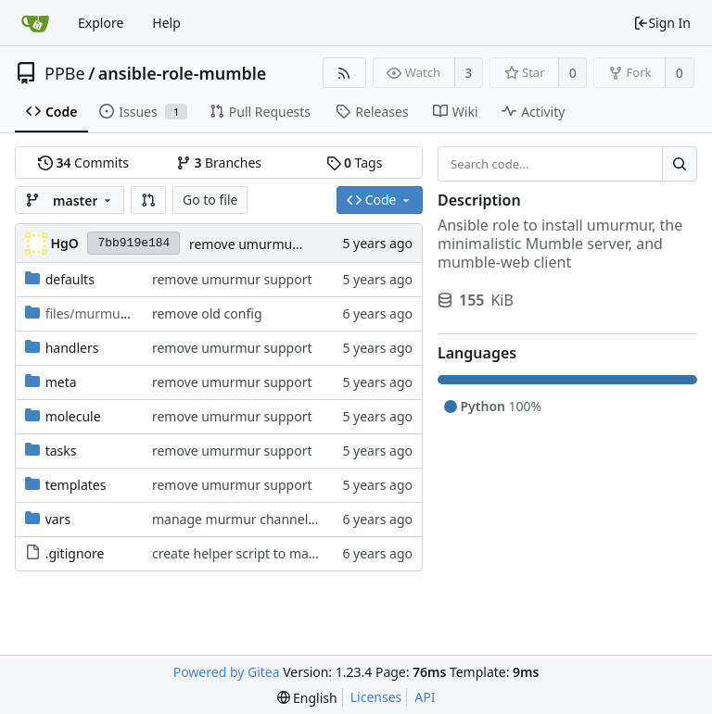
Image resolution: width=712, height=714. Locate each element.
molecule (73, 416)
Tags (354, 162)
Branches (218, 162)
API (424, 697)
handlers (72, 348)
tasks (61, 450)
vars (57, 519)
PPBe (64, 73)
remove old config (207, 313)
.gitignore (75, 553)
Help (166, 22)
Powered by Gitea (226, 672)
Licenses (376, 697)
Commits (83, 162)
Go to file (210, 199)
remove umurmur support (269, 244)
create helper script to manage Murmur (272, 553)
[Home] (35, 23)
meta (61, 382)
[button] (148, 200)
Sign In (662, 22)
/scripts (108, 313)
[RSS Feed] (344, 72)
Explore (100, 22)
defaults (70, 279)
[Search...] (679, 164)
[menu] (307, 698)
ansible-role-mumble (182, 73)
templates (76, 485)
